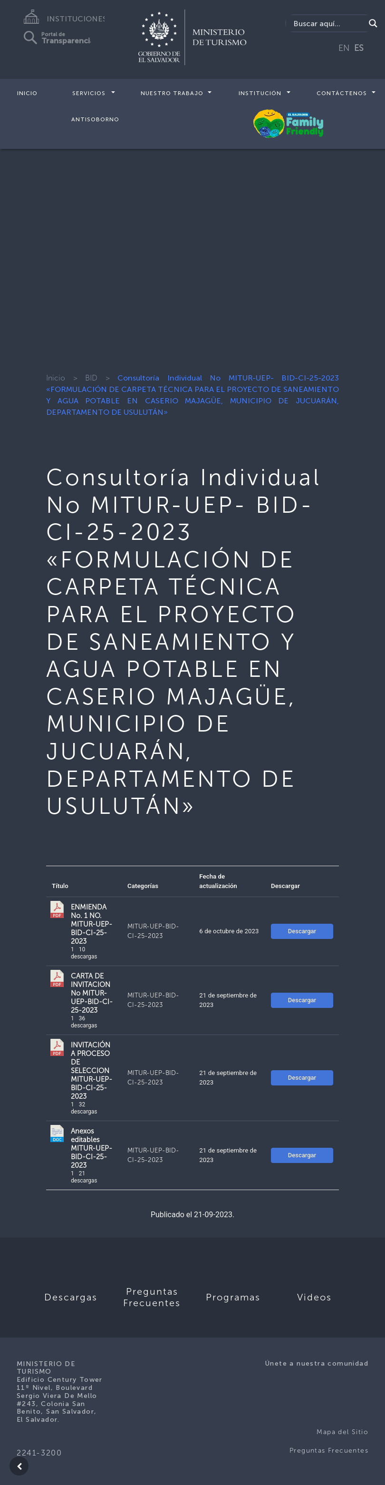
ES (359, 48)
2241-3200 (39, 1452)
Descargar (302, 931)
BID (91, 377)
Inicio (27, 93)
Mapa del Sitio (342, 1432)
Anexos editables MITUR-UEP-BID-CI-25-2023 (91, 1148)
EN (344, 48)
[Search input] (328, 23)
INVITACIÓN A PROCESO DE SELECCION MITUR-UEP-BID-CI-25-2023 (91, 1071)
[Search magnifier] (373, 23)
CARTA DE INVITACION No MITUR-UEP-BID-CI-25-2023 (92, 993)
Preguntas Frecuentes (328, 1450)
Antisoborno (95, 119)
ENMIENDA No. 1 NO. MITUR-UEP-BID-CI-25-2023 (91, 924)
